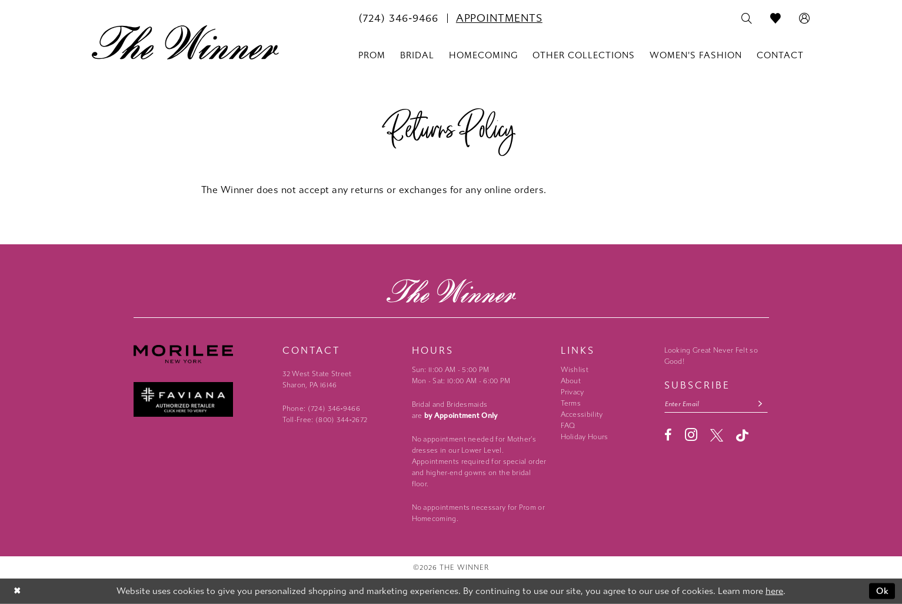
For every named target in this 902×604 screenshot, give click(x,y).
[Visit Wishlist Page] (775, 19)
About (571, 381)
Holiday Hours (584, 437)
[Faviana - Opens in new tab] (202, 399)
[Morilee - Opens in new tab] (202, 354)
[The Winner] (185, 42)
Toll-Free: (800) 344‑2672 (325, 420)
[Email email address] (716, 404)
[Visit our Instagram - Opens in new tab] (691, 434)
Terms (571, 403)
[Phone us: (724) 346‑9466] (398, 18)
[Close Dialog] (17, 591)
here (774, 591)
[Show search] (747, 19)
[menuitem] (398, 18)
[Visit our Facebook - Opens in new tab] (668, 435)
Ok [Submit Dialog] (883, 591)
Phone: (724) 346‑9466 (321, 408)
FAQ (568, 426)
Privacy (572, 392)
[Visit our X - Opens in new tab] (716, 435)
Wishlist (574, 370)
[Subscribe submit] (760, 404)
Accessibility (582, 414)
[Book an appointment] (499, 18)
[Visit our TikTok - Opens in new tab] (742, 435)
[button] (804, 19)
